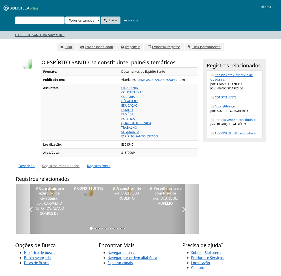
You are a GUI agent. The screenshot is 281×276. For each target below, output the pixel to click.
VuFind (14, 7)
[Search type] (82, 20)
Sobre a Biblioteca (206, 252)
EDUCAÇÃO (129, 105)
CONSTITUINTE (132, 92)
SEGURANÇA (130, 132)
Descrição (26, 165)
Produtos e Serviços (207, 257)
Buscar (110, 20)
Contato (197, 267)
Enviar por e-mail (99, 46)
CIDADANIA (129, 88)
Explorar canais (120, 262)
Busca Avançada (37, 257)
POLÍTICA (128, 119)
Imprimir (132, 46)
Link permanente (206, 46)
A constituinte (225, 106)
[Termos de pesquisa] (40, 20)
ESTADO (127, 110)
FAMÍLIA (127, 114)
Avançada (131, 20)
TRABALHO (129, 127)
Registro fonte (98, 165)
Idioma (267, 7)
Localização (200, 262)
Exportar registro (166, 46)
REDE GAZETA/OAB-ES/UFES (157, 80)
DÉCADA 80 (129, 101)
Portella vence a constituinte (235, 120)
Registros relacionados (60, 165)
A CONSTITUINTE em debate (235, 133)
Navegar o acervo (122, 252)
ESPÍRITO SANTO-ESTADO (139, 136)
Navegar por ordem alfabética (132, 257)
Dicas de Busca (36, 262)
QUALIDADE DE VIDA (136, 123)
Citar (68, 46)
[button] (29, 209)
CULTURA (128, 96)
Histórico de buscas (40, 252)
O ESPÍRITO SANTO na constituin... (40, 35)
